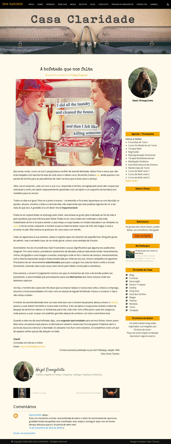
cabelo (114, 302)
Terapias (133, 310)
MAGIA (73, 4)
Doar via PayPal (142, 235)
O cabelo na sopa (38, 393)
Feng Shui (134, 290)
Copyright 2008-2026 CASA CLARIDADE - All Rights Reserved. (40, 441)
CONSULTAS (142, 4)
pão (98, 175)
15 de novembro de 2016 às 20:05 (46, 427)
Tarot (132, 307)
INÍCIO (31, 4)
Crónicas (133, 278)
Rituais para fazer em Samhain (89, 393)
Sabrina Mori (35, 414)
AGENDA (154, 4)
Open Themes (153, 441)
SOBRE (40, 4)
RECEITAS (83, 4)
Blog (131, 274)
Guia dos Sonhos (137, 294)
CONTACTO (103, 4)
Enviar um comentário (24, 433)
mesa (16, 225)
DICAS (92, 4)
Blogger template (138, 441)
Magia (132, 297)
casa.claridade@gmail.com (32, 346)
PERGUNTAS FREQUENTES (122, 4)
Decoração (134, 281)
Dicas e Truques (137, 284)
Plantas (133, 300)
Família (132, 287)
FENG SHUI (62, 4)
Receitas (133, 303)
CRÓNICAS (50, 4)
